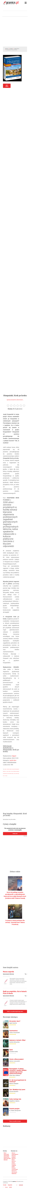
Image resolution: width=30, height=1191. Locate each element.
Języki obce (16, 48)
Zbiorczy (13, 1153)
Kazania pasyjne (14, 1108)
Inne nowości (14, 1172)
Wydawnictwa (6, 1157)
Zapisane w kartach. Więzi (17, 1040)
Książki (11, 48)
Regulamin (10, 1185)
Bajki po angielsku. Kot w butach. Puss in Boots (15, 992)
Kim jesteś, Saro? (14, 1021)
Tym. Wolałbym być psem (17, 1089)
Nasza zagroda (8, 972)
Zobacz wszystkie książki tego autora (15, 1011)
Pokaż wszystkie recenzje (15, 1121)
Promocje (13, 1168)
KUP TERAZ (6, 86)
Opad (11, 1049)
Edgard (14, 756)
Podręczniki (4, 773)
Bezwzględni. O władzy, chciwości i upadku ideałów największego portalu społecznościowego (18, 1071)
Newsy (5, 1153)
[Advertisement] (15, 794)
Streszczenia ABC (7, 1158)
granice (6, 48)
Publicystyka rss (15, 1154)
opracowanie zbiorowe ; (15, 400)
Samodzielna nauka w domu (12, 773)
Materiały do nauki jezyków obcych (8, 771)
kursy (7, 773)
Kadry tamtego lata (15, 1099)
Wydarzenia (14, 1173)
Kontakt (4, 1185)
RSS (10, 1187)
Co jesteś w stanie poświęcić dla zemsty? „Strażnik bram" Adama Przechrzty (15, 922)
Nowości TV (14, 1170)
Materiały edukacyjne (16, 771)
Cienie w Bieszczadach (16, 1059)
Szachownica (13, 1030)
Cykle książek (6, 1155)
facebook (20, 1185)
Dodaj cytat (15, 833)
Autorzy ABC (6, 1154)
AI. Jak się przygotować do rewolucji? (17, 1080)
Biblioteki (5, 1159)
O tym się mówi (15, 1169)
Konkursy (13, 1164)
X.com (5, 1187)
